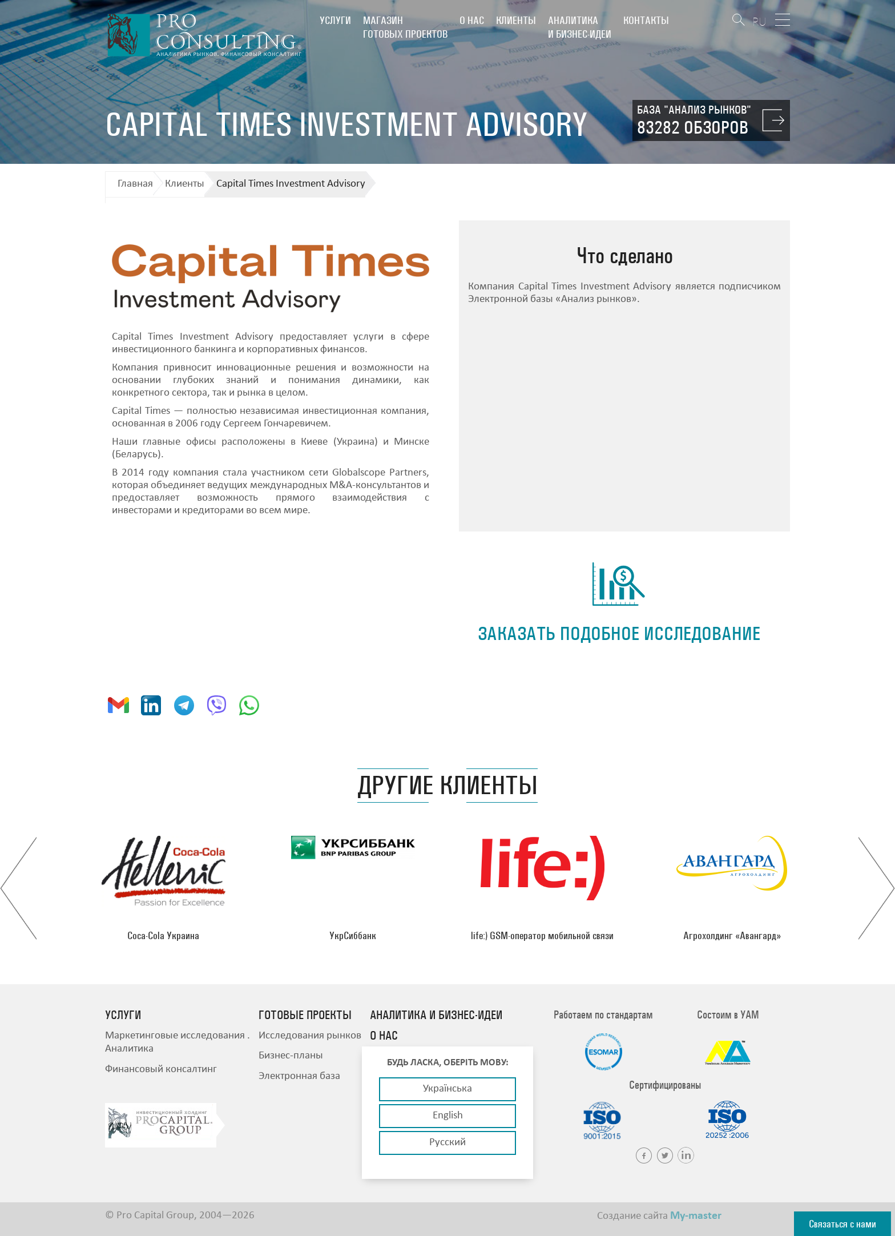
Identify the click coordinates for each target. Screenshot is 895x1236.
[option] (163, 888)
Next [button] (876, 888)
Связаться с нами (842, 1223)
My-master (695, 1216)
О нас (471, 20)
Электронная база (299, 1076)
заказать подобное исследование (619, 633)
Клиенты (516, 20)
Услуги (335, 20)
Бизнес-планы (291, 1055)
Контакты (646, 20)
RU (759, 21)
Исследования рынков (310, 1035)
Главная (135, 184)
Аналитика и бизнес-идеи (579, 27)
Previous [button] (18, 888)
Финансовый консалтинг (161, 1069)
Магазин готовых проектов (405, 27)
